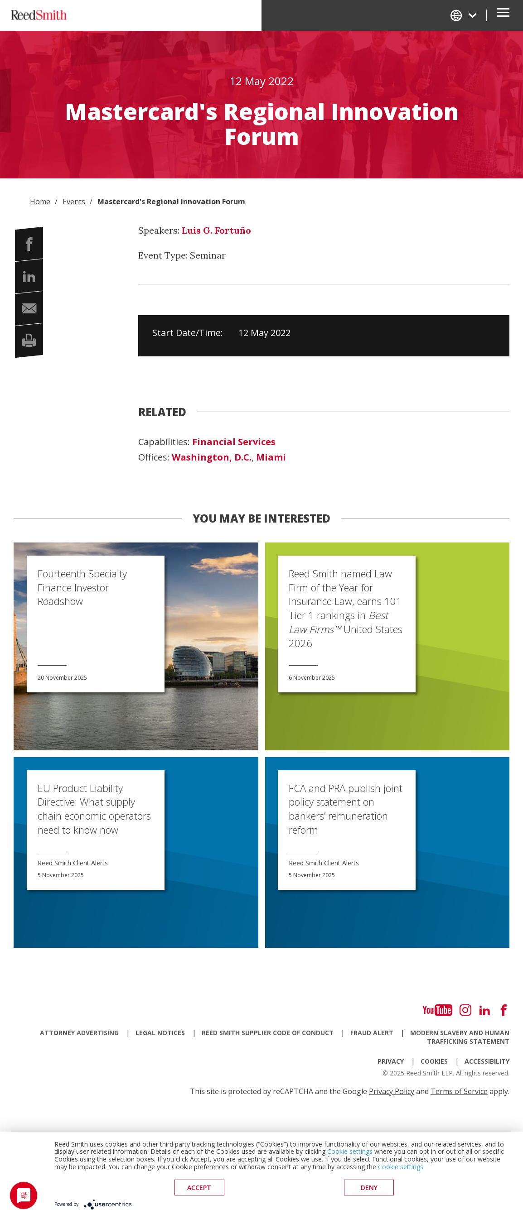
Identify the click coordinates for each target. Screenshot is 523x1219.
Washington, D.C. (212, 457)
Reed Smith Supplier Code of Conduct (268, 1032)
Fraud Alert (371, 1032)
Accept (199, 1187)
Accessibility (487, 1061)
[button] (29, 244)
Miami (271, 457)
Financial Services (234, 442)
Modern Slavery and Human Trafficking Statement (459, 1037)
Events (74, 201)
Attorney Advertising (79, 1032)
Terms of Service (459, 1091)
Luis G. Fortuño (216, 230)
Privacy (391, 1061)
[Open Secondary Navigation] (503, 15)
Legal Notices (160, 1032)
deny (369, 1187)
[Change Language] (464, 15)
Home (40, 201)
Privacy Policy (391, 1091)
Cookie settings (350, 1151)
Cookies (434, 1061)
